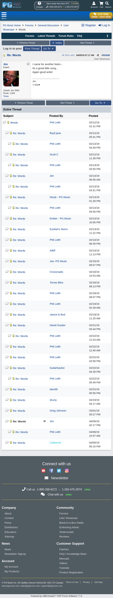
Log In (104, 25)
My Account (11, 566)
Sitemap (9, 536)
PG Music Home (12, 25)
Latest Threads (46, 35)
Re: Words (14, 55)
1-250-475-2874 (71, 7)
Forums (29, 25)
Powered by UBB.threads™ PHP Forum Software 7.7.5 (56, 596)
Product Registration (71, 572)
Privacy (86, 582)
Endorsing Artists (69, 527)
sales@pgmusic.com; (30, 586)
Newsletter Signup (15, 553)
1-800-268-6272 (55, 7)
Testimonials (66, 531)
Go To (48, 48)
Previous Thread (25, 43)
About (8, 513)
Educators (10, 531)
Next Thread (87, 43)
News (8, 549)
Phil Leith (68, 55)
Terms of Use (72, 582)
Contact (9, 517)
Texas (6, 96)
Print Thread (32, 48)
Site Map (98, 582)
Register (88, 25)
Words (14, 122)
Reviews (64, 536)
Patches (64, 549)
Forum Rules (66, 35)
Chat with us (55, 494)
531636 (106, 55)
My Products (12, 571)
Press (8, 522)
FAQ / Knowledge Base (72, 553)
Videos (63, 563)
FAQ (79, 35)
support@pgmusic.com (51, 586)
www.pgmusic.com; (11, 586)
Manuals (64, 558)
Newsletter (59, 478)
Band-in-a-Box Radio (71, 522)
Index (57, 42)
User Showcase (68, 517)
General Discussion (48, 25)
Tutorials (64, 567)
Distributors (11, 527)
